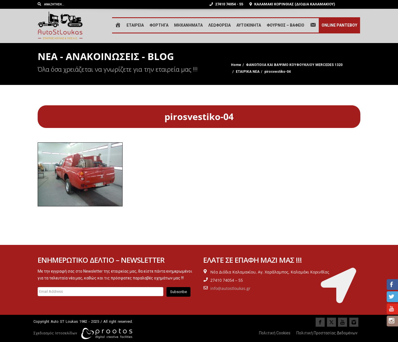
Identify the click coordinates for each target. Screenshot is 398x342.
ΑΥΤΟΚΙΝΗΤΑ (248, 25)
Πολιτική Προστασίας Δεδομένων (327, 333)
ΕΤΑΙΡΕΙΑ (135, 25)
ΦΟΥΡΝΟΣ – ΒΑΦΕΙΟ (285, 25)
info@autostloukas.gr (230, 288)
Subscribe (178, 292)
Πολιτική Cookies (274, 333)
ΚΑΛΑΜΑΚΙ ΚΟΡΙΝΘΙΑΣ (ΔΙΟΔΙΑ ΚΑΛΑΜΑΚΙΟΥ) (292, 4)
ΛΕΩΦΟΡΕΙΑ (219, 25)
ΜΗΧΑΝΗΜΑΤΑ (188, 25)
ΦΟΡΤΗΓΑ (158, 25)
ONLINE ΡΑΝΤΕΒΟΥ (339, 25)
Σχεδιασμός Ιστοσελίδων (55, 333)
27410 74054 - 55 (226, 4)
